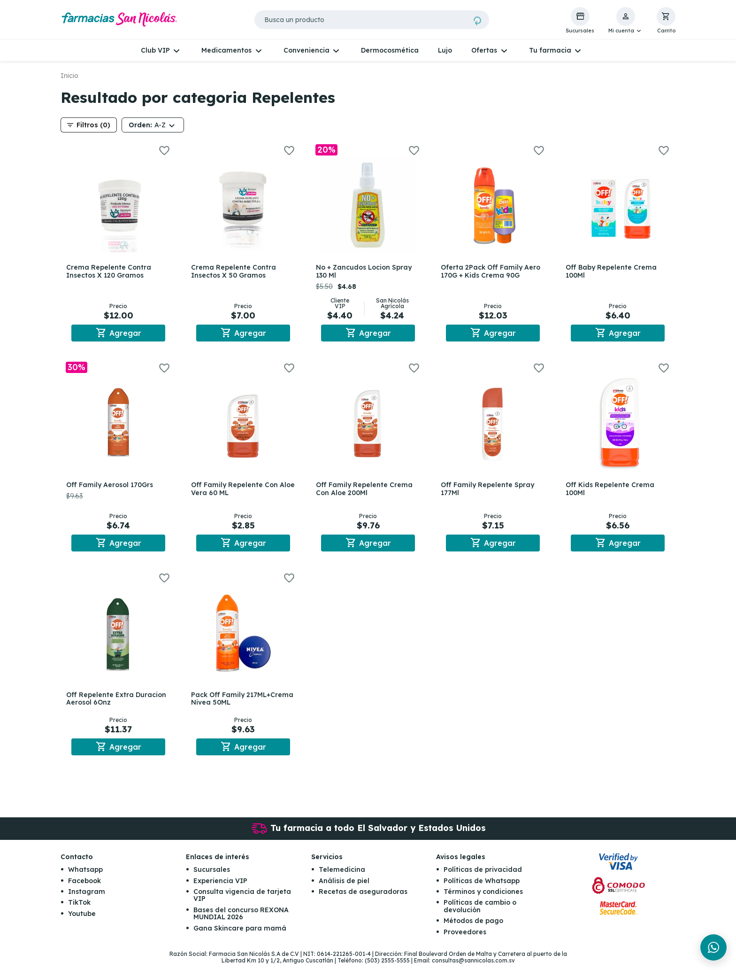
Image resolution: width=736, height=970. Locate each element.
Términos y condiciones (483, 897)
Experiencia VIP (220, 886)
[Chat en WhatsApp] (713, 947)
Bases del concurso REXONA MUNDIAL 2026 (241, 919)
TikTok (79, 908)
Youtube (82, 919)
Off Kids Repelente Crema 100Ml (611, 490)
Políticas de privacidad (483, 875)
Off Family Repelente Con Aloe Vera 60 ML (236, 490)
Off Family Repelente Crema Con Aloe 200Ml (366, 490)
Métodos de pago (473, 926)
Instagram (86, 897)
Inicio (69, 75)
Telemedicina (342, 875)
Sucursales (211, 875)
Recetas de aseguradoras (363, 897)
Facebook (84, 886)
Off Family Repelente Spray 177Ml (489, 490)
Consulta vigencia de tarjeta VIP (242, 900)
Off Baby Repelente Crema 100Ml (613, 271)
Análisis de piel (344, 886)
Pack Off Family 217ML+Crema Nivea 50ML (237, 702)
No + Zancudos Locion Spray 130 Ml (366, 271)
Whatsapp (85, 875)
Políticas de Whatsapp (482, 886)
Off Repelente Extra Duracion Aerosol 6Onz (118, 702)
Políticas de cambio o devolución (480, 912)
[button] (625, 20)
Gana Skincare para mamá (239, 934)
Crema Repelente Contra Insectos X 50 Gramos (235, 271)
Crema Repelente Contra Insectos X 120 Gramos (110, 271)
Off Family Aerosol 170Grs (111, 486)
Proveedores (465, 937)
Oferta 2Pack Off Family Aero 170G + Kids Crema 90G (492, 271)
